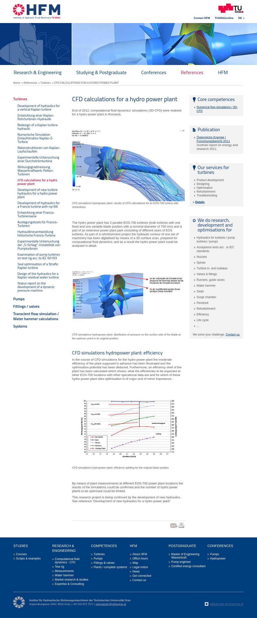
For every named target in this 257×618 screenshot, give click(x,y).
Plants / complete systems (110, 567)
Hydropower (218, 558)
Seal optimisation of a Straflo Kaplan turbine (37, 265)
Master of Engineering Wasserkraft (185, 556)
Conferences (153, 72)
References (192, 72)
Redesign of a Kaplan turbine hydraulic (37, 126)
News (136, 571)
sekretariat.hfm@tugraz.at (111, 604)
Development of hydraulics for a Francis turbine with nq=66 (38, 204)
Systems (20, 326)
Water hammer (64, 575)
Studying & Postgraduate (101, 72)
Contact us (139, 580)
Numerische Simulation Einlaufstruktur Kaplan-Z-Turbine (35, 138)
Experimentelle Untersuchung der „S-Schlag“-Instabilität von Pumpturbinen (38, 245)
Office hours (140, 558)
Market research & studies (71, 579)
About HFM (139, 554)
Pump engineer (181, 562)
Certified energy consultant (188, 566)
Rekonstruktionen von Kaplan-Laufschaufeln (38, 149)
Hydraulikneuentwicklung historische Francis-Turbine (36, 233)
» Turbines (44, 82)
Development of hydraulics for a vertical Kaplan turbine (38, 107)
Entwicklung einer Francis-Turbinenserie (36, 214)
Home (16, 82)
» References (29, 82)
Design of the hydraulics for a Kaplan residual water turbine (38, 275)
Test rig (59, 566)
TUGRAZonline (224, 18)
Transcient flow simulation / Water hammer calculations (36, 316)
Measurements (64, 571)
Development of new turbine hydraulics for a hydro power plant (37, 193)
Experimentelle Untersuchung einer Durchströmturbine (38, 159)
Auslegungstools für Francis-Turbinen (37, 223)
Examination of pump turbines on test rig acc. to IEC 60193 (38, 256)
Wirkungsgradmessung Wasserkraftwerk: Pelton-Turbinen (35, 170)
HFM (223, 72)
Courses (21, 554)
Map (135, 563)
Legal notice (140, 567)
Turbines (20, 99)
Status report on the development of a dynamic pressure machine (36, 287)
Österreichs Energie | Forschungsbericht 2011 (213, 139)
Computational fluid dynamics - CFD (67, 560)
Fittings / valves (26, 306)
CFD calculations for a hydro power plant (37, 181)
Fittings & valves (104, 563)
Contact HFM (202, 18)
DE (240, 18)
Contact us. (233, 334)
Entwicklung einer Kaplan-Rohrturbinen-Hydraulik (35, 117)
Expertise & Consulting (69, 584)
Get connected (141, 575)
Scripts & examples (28, 558)
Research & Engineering (38, 72)
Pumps (19, 299)
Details (200, 202)
